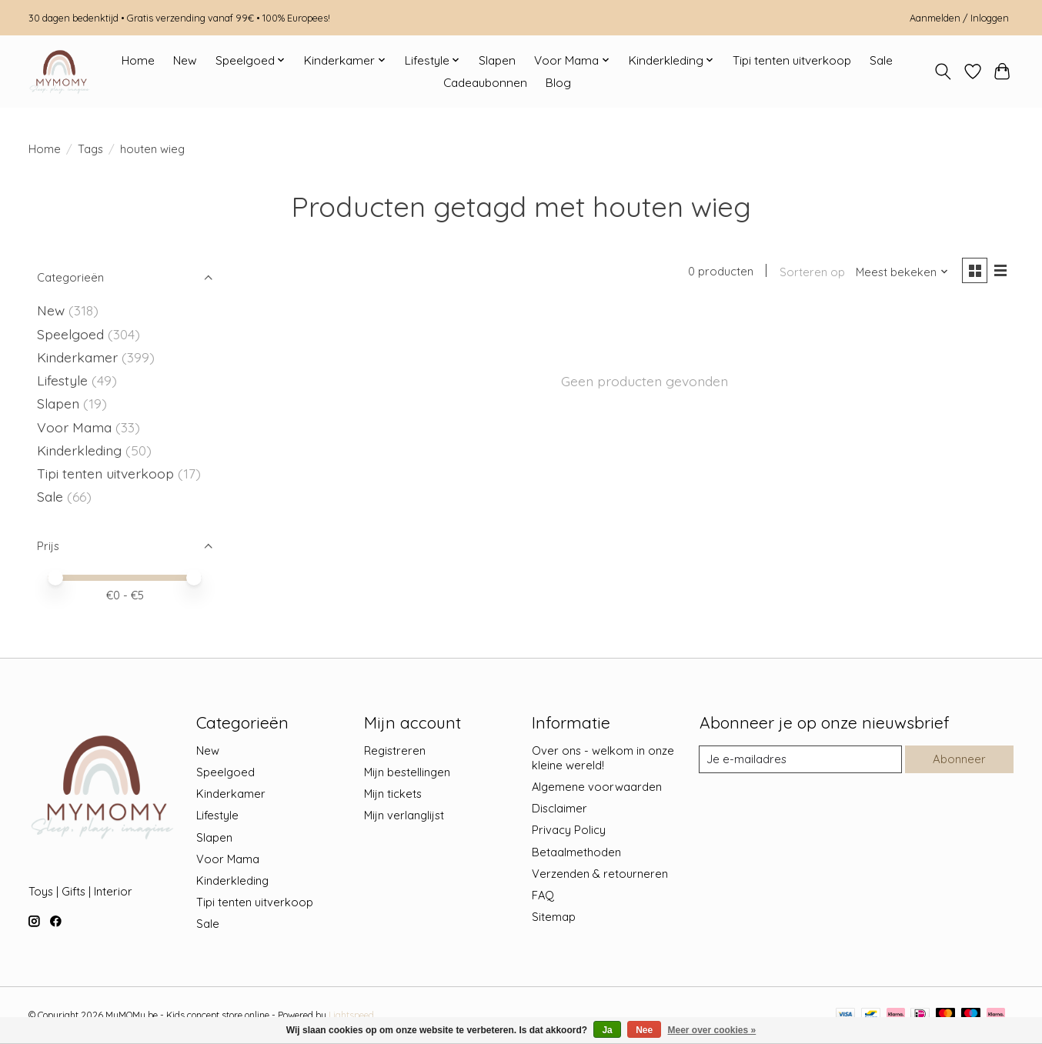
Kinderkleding (79, 450)
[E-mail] (800, 759)
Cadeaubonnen (485, 82)
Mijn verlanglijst (404, 815)
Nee (644, 1030)
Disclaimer (559, 808)
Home (138, 60)
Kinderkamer (77, 357)
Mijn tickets (393, 793)
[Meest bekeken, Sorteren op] (901, 272)
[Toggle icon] (943, 71)
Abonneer (959, 759)
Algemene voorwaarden (597, 786)
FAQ (543, 895)
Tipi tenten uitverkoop (792, 60)
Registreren (395, 750)
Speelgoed (70, 333)
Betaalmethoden (576, 852)
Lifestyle (62, 380)
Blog (558, 82)
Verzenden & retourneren (600, 873)
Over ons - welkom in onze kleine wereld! (603, 757)
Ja (607, 1030)
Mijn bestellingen (407, 772)
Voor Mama (74, 427)
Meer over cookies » (712, 1030)
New (185, 60)
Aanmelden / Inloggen (959, 18)
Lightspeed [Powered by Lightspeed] (351, 1015)
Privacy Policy (569, 829)
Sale (881, 60)
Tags (90, 149)
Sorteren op (810, 272)
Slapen (497, 60)
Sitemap (554, 916)
